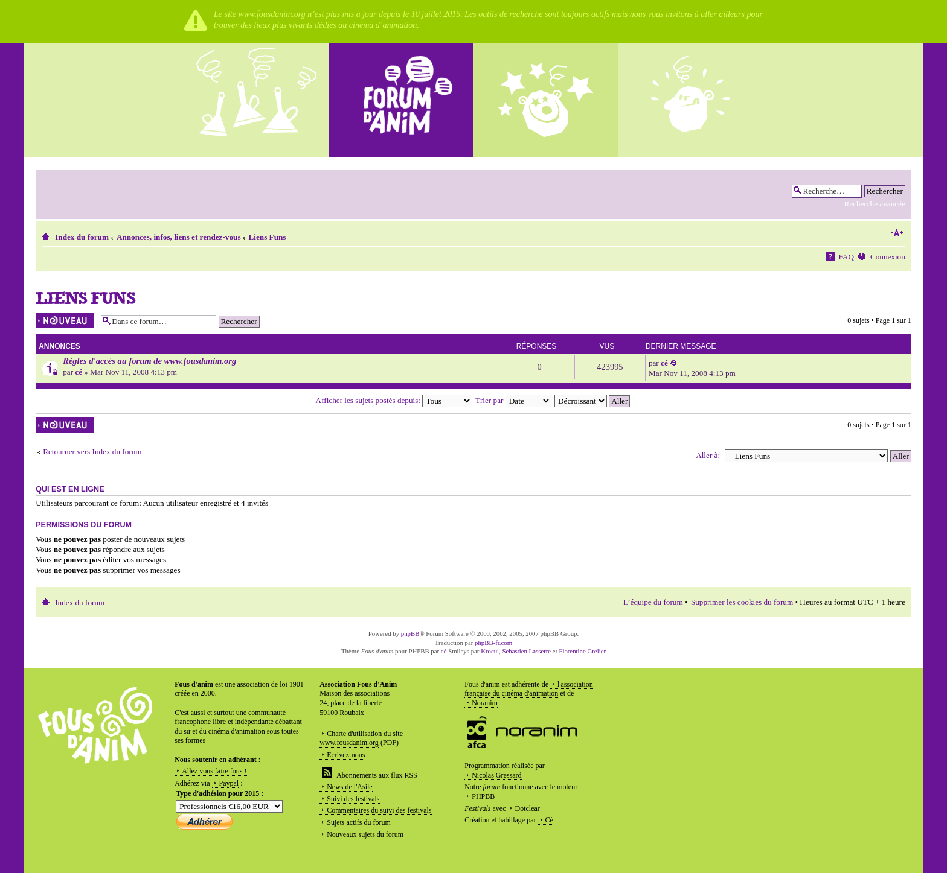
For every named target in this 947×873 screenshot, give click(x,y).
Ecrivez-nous (346, 755)
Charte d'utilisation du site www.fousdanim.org (361, 738)
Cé (549, 820)
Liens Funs (267, 236)
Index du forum (82, 236)
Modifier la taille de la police (896, 232)
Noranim (485, 703)
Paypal (229, 783)
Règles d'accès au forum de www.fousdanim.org (149, 361)
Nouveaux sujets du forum (365, 834)
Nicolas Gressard (496, 775)
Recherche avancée (874, 203)
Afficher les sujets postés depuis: (394, 400)
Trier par (513, 400)
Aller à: (708, 455)
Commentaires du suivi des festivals (379, 810)
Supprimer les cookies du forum (742, 601)
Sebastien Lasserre (526, 651)
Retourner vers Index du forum (92, 451)
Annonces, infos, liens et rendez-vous (179, 236)
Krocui (490, 651)
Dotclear (527, 808)
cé (78, 371)
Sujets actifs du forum (359, 822)
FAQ (846, 256)
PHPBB (483, 796)
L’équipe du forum (652, 601)
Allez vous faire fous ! (214, 771)
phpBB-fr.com (493, 642)
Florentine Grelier (582, 651)
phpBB (410, 633)
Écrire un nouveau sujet (65, 320)
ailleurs (732, 14)
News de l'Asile (349, 787)
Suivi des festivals (353, 799)
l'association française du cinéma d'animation (528, 689)
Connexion (887, 256)
